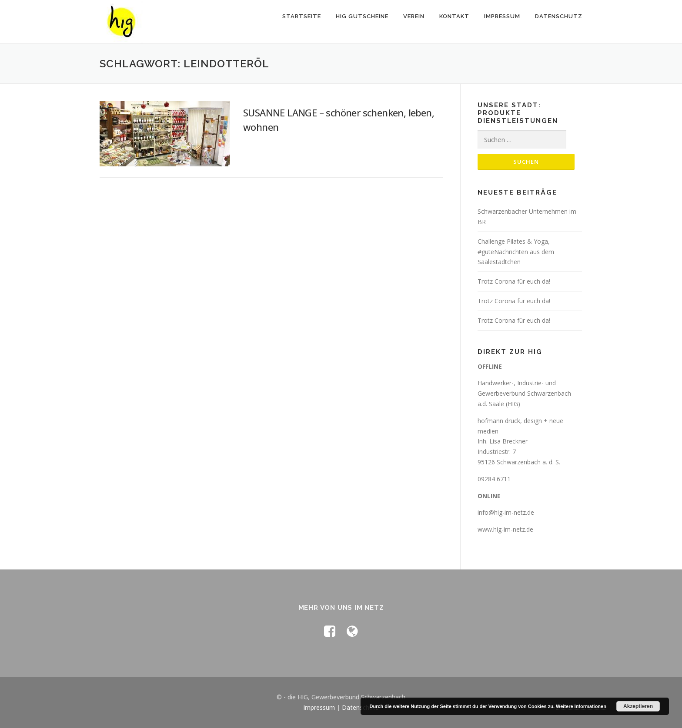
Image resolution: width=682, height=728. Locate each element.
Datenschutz (558, 16)
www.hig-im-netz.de (505, 529)
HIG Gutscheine (362, 16)
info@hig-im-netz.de (506, 512)
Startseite (301, 16)
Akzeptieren (638, 706)
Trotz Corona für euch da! (514, 281)
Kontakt (454, 16)
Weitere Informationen (581, 706)
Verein (414, 16)
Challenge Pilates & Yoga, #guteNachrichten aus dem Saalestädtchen (516, 251)
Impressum (502, 16)
